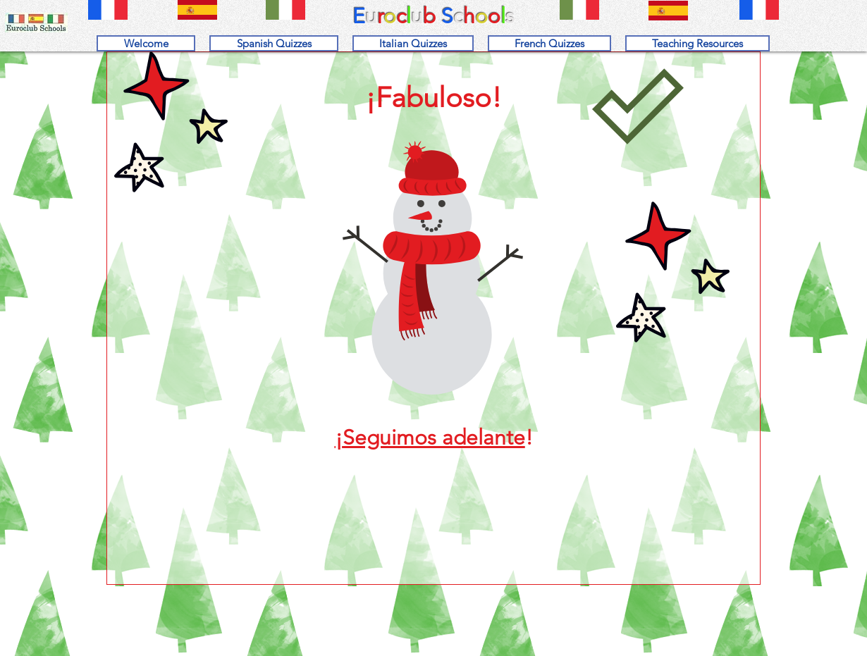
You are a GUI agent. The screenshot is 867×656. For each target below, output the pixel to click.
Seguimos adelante (434, 437)
